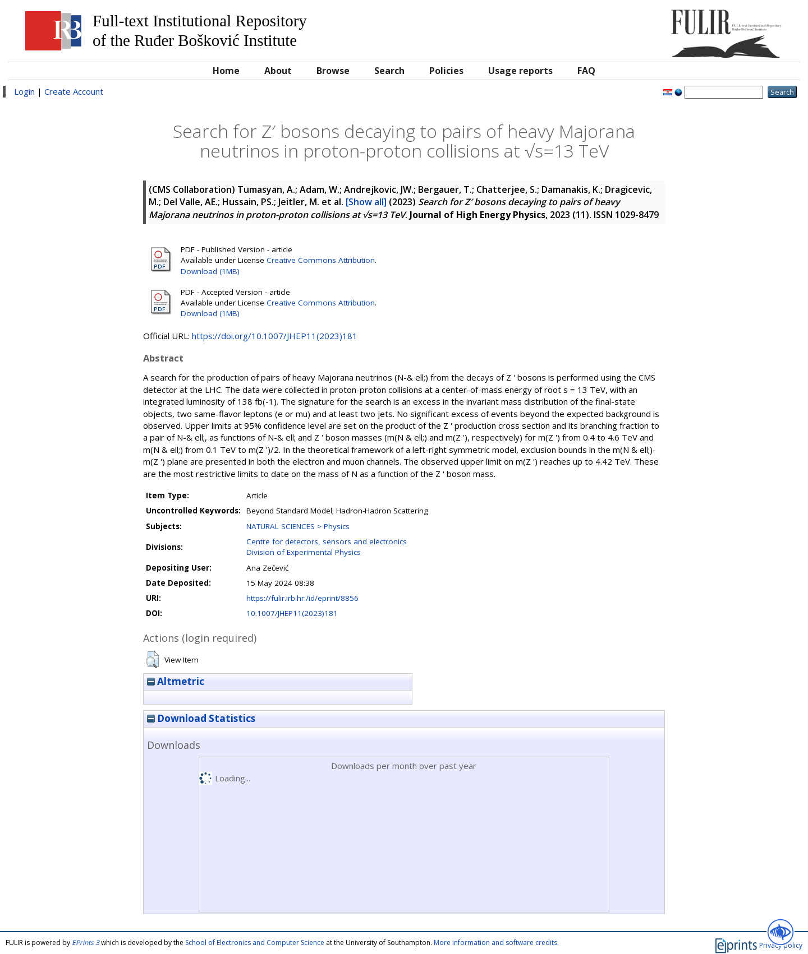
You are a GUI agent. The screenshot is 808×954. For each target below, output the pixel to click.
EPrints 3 (85, 942)
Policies (446, 70)
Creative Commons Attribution (321, 260)
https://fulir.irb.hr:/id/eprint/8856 (302, 598)
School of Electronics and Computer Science (254, 942)
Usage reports (520, 70)
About (278, 70)
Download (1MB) (210, 271)
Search (389, 70)
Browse (333, 70)
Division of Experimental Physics (303, 552)
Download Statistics (201, 718)
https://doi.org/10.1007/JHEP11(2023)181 (274, 335)
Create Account (73, 91)
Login (24, 91)
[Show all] (366, 202)
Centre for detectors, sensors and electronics (326, 541)
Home (226, 70)
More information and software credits (495, 942)
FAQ (586, 70)
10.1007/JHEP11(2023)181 (292, 613)
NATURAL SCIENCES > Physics (298, 526)
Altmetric (175, 681)
